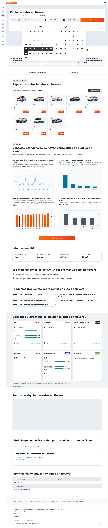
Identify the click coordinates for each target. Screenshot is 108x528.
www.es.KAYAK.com (17, 501)
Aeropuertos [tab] (18, 447)
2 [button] (51, 36)
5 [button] (34, 40)
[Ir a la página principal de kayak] (11, 3)
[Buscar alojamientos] (3, 11)
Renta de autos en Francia (49, 501)
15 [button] (47, 45)
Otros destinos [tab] (42, 447)
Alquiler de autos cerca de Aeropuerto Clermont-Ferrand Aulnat (29, 458)
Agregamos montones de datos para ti (58, 520)
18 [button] (30, 49)
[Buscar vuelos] (3, 8)
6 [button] (38, 40)
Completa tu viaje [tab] (30, 447)
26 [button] (34, 53)
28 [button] (42, 53)
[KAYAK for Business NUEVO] (3, 31)
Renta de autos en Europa (35, 501)
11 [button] (30, 45)
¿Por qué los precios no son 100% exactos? (58, 523)
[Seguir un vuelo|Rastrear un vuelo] (3, 24)
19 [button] (34, 49)
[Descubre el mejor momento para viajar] (3, 27)
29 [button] (47, 53)
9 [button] (51, 40)
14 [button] (42, 45)
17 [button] (26, 49)
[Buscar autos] (3, 15)
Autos (25, 501)
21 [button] (42, 49)
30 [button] (51, 53)
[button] (3, 3)
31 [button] (26, 57)
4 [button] (30, 40)
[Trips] (3, 36)
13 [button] (38, 45)
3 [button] (69, 36)
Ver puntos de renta (35, 343)
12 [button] (34, 45)
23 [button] (51, 49)
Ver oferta (25, 111)
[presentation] (85, 317)
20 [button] (38, 49)
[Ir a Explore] (3, 20)
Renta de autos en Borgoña (64, 501)
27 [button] (38, 53)
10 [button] (26, 45)
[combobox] (18, 16)
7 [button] (42, 40)
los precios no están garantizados (52, 511)
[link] (57, 238)
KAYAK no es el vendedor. (58, 517)
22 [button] (47, 49)
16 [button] (51, 45)
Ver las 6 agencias (17, 386)
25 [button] (30, 53)
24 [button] (26, 53)
